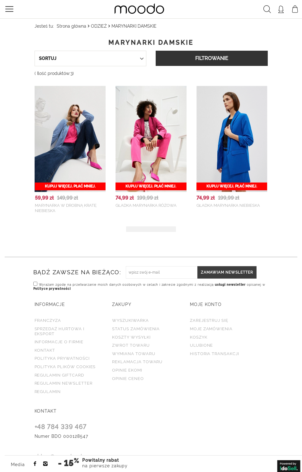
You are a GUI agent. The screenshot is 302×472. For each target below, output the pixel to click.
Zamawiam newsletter (227, 271)
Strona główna (71, 26)
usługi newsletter (231, 283)
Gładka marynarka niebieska (228, 205)
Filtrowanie (211, 58)
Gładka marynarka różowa (146, 205)
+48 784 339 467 (61, 426)
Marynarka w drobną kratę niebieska (66, 208)
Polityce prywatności (52, 287)
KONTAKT (46, 410)
